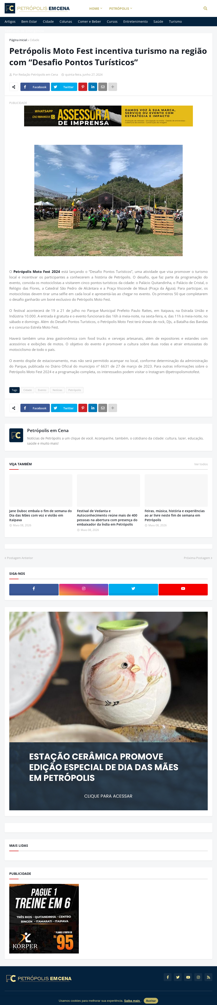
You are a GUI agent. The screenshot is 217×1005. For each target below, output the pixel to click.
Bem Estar (29, 21)
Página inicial (18, 40)
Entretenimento (135, 21)
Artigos (10, 21)
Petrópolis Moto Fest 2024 (36, 271)
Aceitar (151, 1001)
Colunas (66, 21)
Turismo (175, 21)
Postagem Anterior (20, 558)
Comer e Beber (89, 21)
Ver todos (201, 464)
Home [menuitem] (94, 8)
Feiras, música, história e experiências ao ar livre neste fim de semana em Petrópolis (175, 515)
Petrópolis (74, 390)
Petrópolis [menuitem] (119, 8)
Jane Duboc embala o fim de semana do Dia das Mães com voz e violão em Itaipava (40, 515)
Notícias (57, 390)
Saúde (158, 21)
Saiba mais (132, 1000)
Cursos (112, 21)
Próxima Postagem (197, 558)
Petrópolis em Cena (48, 430)
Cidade (48, 21)
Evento (42, 390)
